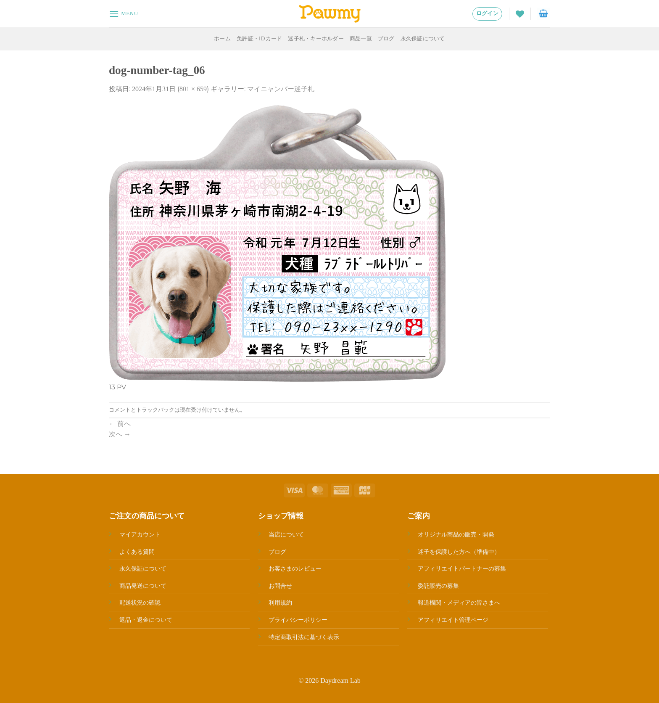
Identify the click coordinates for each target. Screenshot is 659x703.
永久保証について (423, 38)
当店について (286, 534)
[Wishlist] (520, 14)
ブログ (386, 38)
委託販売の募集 (438, 585)
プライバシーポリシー (298, 619)
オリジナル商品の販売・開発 (456, 534)
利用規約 (280, 602)
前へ (120, 423)
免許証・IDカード (259, 38)
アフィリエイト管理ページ (453, 619)
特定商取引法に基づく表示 (304, 637)
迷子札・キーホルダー (316, 38)
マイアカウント (140, 534)
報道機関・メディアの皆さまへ (459, 602)
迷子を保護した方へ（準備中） (459, 551)
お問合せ (280, 585)
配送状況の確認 (140, 602)
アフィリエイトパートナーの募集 (462, 568)
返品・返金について (145, 619)
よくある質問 (137, 551)
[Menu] (123, 13)
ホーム (222, 38)
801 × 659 (193, 88)
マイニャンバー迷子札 (280, 88)
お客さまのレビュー (295, 568)
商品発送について (142, 585)
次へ (120, 434)
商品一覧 (361, 38)
